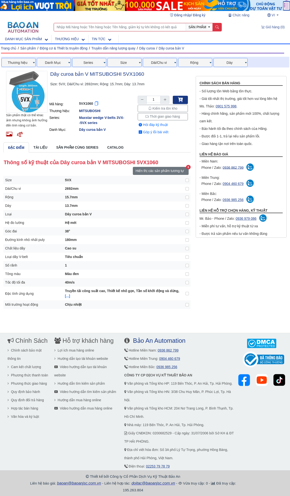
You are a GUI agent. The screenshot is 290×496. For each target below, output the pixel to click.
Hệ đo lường (14, 223)
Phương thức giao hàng (27, 383)
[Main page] (23, 27)
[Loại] (187, 214)
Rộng (9, 197)
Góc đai (11, 231)
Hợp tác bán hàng (23, 408)
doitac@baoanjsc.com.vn (153, 483)
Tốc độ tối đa (15, 282)
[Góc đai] (187, 231)
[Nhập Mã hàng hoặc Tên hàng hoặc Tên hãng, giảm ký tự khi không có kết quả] (120, 27)
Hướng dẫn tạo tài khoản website (81, 359)
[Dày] (187, 206)
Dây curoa (147, 48)
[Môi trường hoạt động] (187, 304)
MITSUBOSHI (89, 111)
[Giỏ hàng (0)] (273, 27)
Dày (8, 206)
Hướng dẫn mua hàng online (77, 400)
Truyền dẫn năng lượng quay (113, 48)
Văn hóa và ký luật (23, 417)
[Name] (217, 27)
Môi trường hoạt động (21, 304)
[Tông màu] (187, 274)
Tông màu (12, 274)
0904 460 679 (233, 184)
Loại (8, 214)
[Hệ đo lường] (187, 223)
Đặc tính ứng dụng (19, 294)
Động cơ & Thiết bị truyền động (63, 48)
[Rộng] (187, 197)
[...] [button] (67, 296)
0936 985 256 (233, 200)
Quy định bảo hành (24, 392)
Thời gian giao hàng (162, 116)
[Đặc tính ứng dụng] (187, 293)
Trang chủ (9, 48)
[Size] (187, 180)
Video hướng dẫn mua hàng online (83, 408)
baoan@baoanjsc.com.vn (79, 483)
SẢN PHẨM (198, 27)
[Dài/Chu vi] (187, 189)
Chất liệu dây (15, 248)
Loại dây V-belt (16, 257)
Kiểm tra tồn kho (162, 108)
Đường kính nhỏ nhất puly (25, 240)
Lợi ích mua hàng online (74, 350)
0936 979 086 (246, 218)
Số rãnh (11, 265)
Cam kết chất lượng (24, 367)
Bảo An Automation (159, 340)
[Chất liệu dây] (187, 248)
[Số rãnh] (187, 265)
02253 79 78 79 (158, 466)
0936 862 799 (233, 167)
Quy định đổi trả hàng (26, 400)
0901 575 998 (226, 106)
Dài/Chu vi (13, 189)
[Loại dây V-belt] (187, 257)
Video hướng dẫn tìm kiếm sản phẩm (85, 392)
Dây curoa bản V (171, 48)
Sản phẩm (28, 48)
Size (8, 180)
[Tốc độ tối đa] (187, 282)
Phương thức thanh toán (28, 375)
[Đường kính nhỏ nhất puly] (187, 240)
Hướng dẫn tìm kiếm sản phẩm (79, 383)
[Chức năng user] (239, 15)
